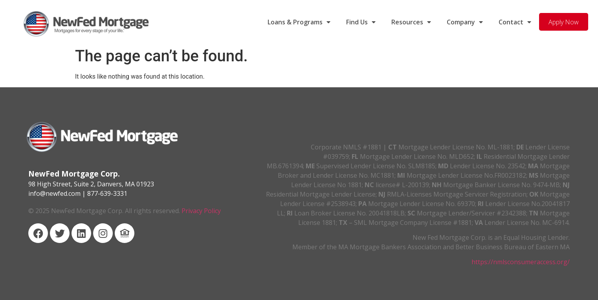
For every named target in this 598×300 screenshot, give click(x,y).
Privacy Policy (201, 210)
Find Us (361, 22)
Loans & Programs (299, 22)
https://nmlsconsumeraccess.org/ (520, 262)
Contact (515, 22)
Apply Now (563, 22)
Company (465, 22)
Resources (411, 22)
